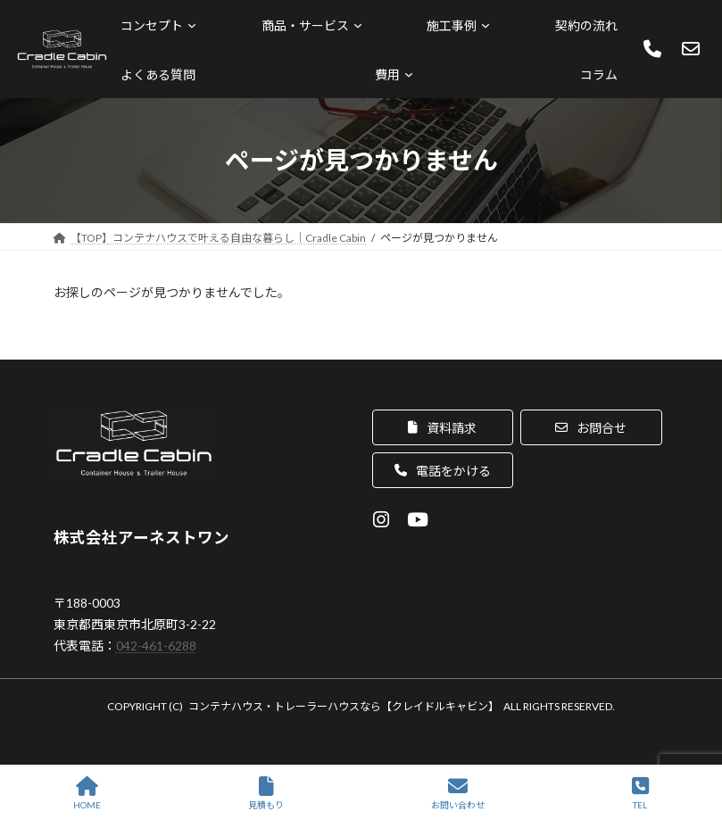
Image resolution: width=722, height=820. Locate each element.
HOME (87, 793)
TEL (640, 793)
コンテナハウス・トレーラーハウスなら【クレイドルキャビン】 (343, 706)
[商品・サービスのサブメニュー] (357, 25)
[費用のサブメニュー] (408, 74)
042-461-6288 (156, 645)
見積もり (266, 793)
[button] (443, 427)
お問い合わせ (458, 793)
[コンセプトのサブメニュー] (191, 25)
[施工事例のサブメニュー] (485, 25)
